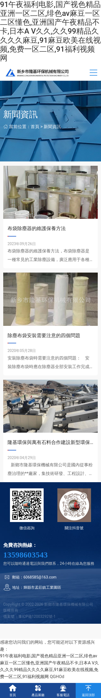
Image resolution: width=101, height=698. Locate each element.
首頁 (35, 126)
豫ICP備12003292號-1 (36, 616)
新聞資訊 (52, 126)
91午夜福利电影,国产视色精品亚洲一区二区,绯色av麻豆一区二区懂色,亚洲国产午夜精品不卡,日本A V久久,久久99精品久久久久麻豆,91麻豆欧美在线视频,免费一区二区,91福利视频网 (50, 31)
